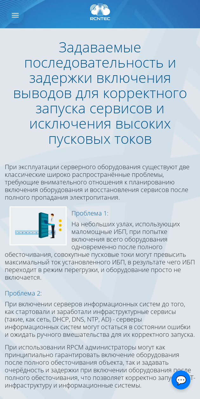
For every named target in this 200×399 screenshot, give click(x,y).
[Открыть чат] (180, 379)
